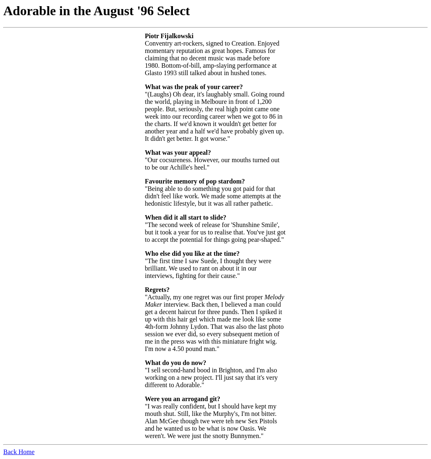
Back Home (19, 451)
